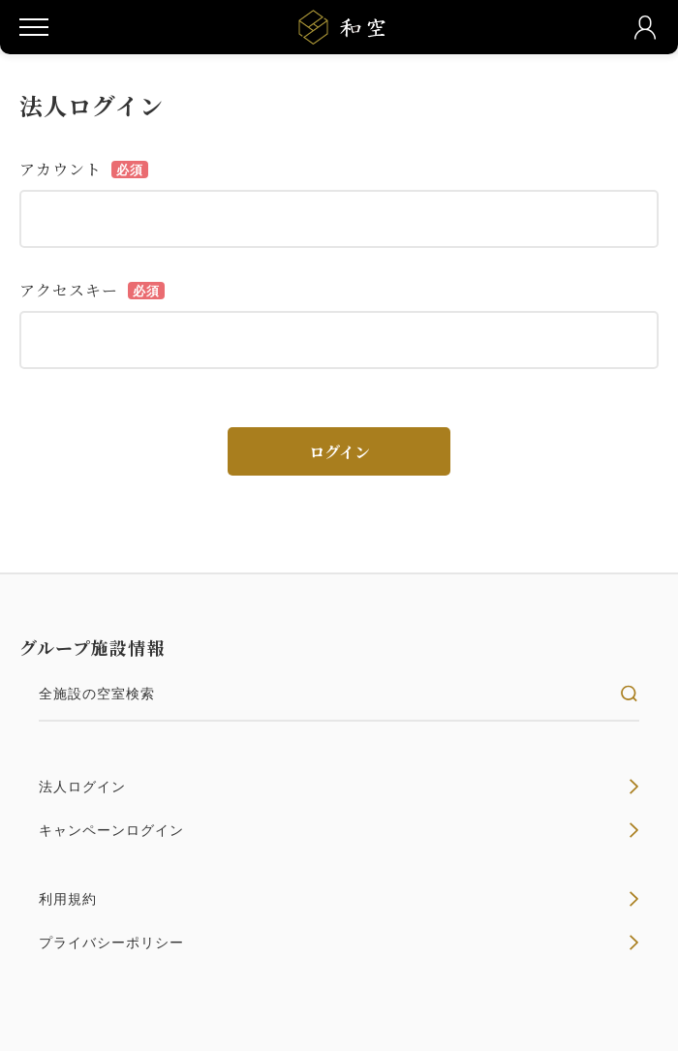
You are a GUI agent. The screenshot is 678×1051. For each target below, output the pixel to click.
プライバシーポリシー (339, 942)
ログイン (339, 452)
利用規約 (339, 899)
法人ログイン (339, 786)
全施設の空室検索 (339, 693)
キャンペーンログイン (339, 830)
